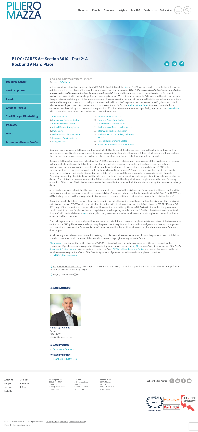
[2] (50, 274)
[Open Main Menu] (178, 10)
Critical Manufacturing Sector (66, 127)
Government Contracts (69, 79)
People (96, 10)
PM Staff (24, 387)
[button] (166, 64)
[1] (50, 266)
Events (10, 99)
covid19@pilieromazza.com (65, 255)
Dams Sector (58, 130)
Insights (122, 10)
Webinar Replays (16, 108)
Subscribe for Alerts (156, 380)
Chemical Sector (60, 116)
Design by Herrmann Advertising (18, 424)
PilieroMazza (55, 243)
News (9, 134)
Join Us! (135, 10)
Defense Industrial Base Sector (67, 134)
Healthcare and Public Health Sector (114, 127)
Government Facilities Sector (111, 123)
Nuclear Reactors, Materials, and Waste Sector (116, 136)
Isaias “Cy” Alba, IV (61, 82)
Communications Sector (63, 123)
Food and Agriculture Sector (111, 119)
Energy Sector (59, 141)
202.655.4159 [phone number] (55, 334)
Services (109, 10)
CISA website (173, 108)
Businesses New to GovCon (22, 143)
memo (85, 213)
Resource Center (16, 82)
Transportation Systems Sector (112, 140)
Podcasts (11, 125)
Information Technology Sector (112, 130)
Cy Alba (136, 246)
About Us (83, 10)
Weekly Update (15, 90)
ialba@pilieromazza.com (60, 337)
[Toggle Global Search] (187, 10)
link (126, 87)
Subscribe (166, 10)
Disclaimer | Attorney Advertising (74, 421)
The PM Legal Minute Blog (22, 117)
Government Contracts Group (63, 249)
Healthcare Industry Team (65, 358)
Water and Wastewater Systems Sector (116, 144)
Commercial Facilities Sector (65, 119)
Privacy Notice (52, 421)
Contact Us (150, 10)
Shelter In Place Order (138, 105)
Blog (52, 79)
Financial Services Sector (109, 116)
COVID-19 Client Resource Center (129, 249)
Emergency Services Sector (65, 138)
